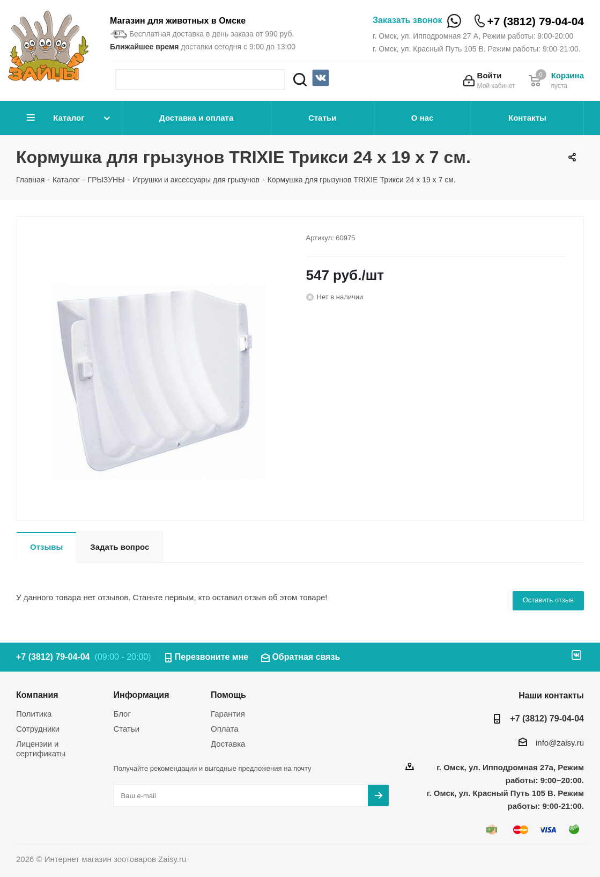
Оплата (225, 728)
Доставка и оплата (196, 117)
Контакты (527, 117)
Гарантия (228, 713)
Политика (33, 713)
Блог (122, 713)
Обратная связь (306, 656)
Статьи (322, 117)
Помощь (228, 694)
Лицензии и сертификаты (40, 748)
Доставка (228, 743)
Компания (37, 694)
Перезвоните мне (212, 656)
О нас (422, 117)
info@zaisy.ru (560, 742)
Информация (141, 694)
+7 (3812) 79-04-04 (535, 21)
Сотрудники (38, 728)
